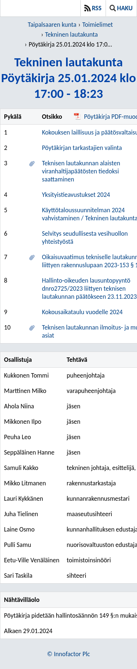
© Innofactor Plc (68, 654)
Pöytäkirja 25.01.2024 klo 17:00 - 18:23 (71, 44)
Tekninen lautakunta (71, 34)
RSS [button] (93, 8)
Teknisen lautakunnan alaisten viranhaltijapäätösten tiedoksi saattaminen (81, 171)
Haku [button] (121, 8)
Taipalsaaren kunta (52, 25)
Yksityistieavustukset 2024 (76, 195)
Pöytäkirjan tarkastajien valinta (82, 148)
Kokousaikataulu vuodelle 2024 (82, 312)
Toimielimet (97, 25)
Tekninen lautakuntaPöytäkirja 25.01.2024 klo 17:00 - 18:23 (68, 77)
